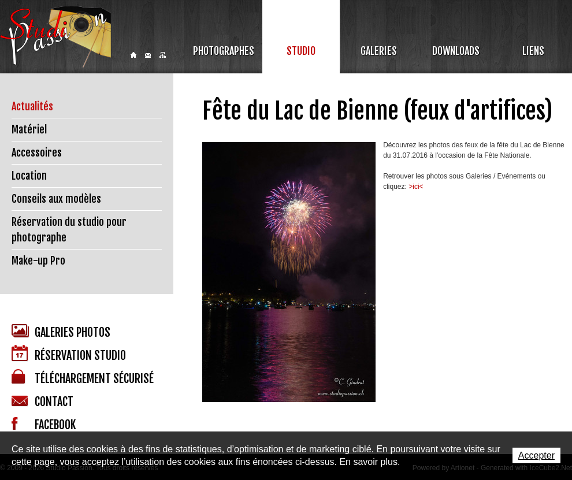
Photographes (223, 50)
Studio (301, 50)
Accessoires (37, 152)
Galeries (379, 50)
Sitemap (162, 55)
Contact (148, 55)
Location (29, 175)
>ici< (415, 187)
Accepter (536, 455)
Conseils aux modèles (56, 198)
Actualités (32, 106)
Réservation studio (69, 354)
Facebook (44, 424)
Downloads (456, 50)
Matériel (29, 129)
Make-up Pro (38, 260)
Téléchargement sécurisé (83, 377)
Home (133, 55)
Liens (533, 50)
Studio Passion (55, 37)
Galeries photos (61, 332)
